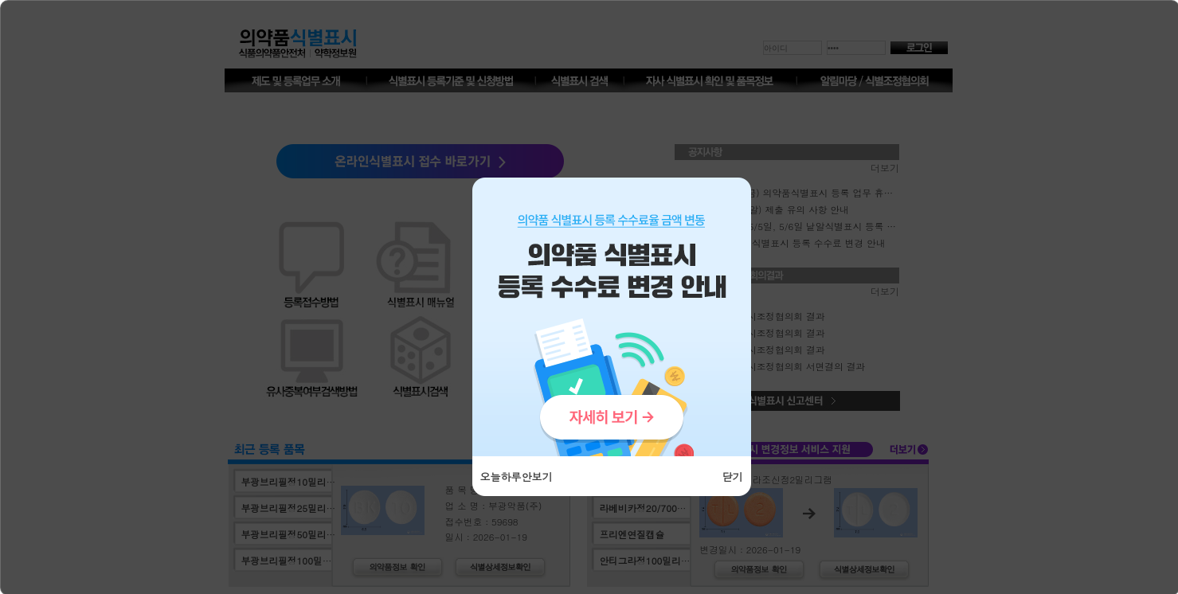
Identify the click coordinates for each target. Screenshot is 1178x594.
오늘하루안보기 (516, 476)
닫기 (732, 476)
